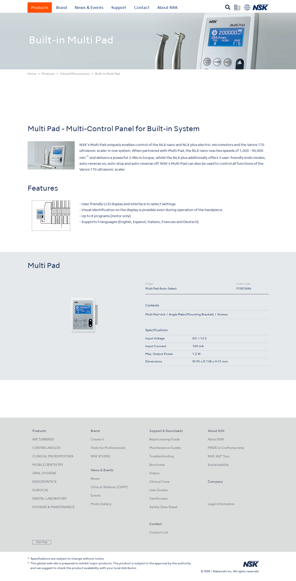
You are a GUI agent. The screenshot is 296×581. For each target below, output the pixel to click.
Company (215, 481)
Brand (61, 8)
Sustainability (218, 465)
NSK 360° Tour (219, 456)
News (95, 478)
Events (96, 495)
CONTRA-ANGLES (46, 448)
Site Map (41, 542)
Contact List (158, 532)
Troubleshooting (161, 456)
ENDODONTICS (44, 481)
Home (32, 74)
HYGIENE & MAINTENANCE (53, 507)
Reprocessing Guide (164, 439)
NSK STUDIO (100, 456)
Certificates (158, 498)
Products (39, 8)
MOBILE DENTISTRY (47, 465)
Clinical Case (159, 481)
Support (118, 8)
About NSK (167, 8)
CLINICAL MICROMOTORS (52, 456)
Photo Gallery (101, 504)
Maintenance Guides (165, 448)
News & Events (89, 8)
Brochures (157, 465)
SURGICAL (40, 490)
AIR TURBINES (43, 439)
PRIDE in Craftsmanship (226, 448)
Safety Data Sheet (163, 507)
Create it (97, 439)
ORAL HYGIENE (44, 473)
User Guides (158, 490)
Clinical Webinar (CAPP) (109, 487)
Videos (154, 473)
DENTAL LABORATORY (49, 498)
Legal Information (221, 504)
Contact (142, 8)
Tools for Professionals (108, 448)
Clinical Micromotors (75, 74)
